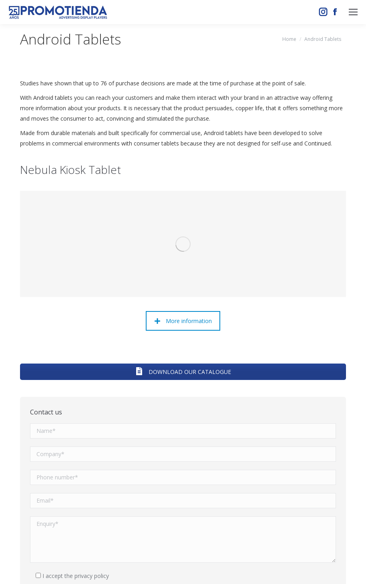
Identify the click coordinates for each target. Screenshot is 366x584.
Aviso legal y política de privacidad (257, 568)
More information (183, 225)
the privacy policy (86, 479)
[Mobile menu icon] (353, 12)
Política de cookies (322, 568)
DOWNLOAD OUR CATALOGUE (183, 276)
